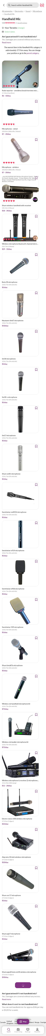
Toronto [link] (13, 28)
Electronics (19, 11)
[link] (10, 31)
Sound (28, 11)
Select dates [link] (10, 31)
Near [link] (7, 28)
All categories (7, 11)
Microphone (37, 11)
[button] (3, 5)
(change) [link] (21, 28)
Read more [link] (6, 42)
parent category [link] (33, 53)
